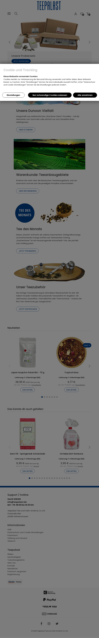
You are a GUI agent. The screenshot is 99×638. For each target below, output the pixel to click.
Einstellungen (13, 95)
